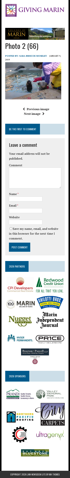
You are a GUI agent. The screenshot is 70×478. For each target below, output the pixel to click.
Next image (34, 114)
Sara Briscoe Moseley (33, 55)
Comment (15, 165)
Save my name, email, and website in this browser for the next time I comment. (33, 233)
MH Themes (54, 474)
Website (14, 217)
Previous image (36, 109)
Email (13, 205)
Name (13, 194)
